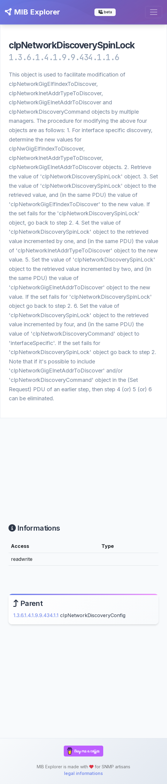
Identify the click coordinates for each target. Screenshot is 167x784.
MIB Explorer (32, 12)
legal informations (83, 773)
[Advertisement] (83, 463)
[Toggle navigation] (153, 12)
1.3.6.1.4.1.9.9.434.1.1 (36, 615)
